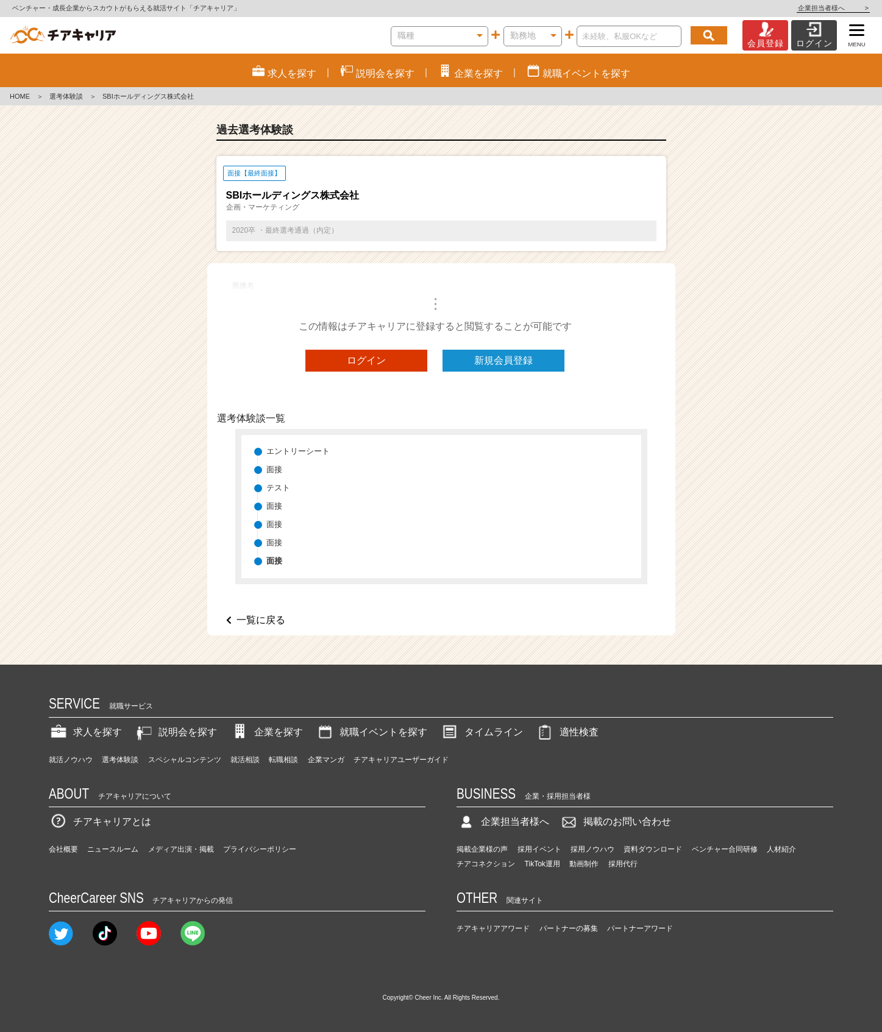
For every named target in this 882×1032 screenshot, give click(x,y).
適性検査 (567, 732)
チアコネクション (486, 864)
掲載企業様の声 (482, 849)
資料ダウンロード (653, 849)
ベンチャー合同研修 (725, 849)
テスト (278, 487)
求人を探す (85, 732)
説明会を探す (175, 732)
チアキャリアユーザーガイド (401, 759)
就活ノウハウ (71, 759)
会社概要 (63, 849)
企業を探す (266, 732)
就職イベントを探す (371, 732)
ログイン (366, 360)
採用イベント (539, 849)
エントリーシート (298, 451)
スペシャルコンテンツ (184, 759)
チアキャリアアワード (493, 928)
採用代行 (623, 864)
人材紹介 (781, 849)
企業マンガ (326, 759)
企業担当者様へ (833, 8)
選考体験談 (66, 96)
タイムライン (481, 732)
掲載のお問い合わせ (615, 821)
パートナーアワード (640, 928)
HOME (20, 96)
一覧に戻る (261, 620)
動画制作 (584, 864)
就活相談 (245, 759)
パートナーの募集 (568, 928)
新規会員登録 (503, 360)
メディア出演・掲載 (181, 849)
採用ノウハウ (592, 849)
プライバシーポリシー (259, 849)
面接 (274, 469)
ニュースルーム (112, 849)
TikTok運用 (542, 864)
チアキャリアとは (100, 821)
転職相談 (283, 759)
